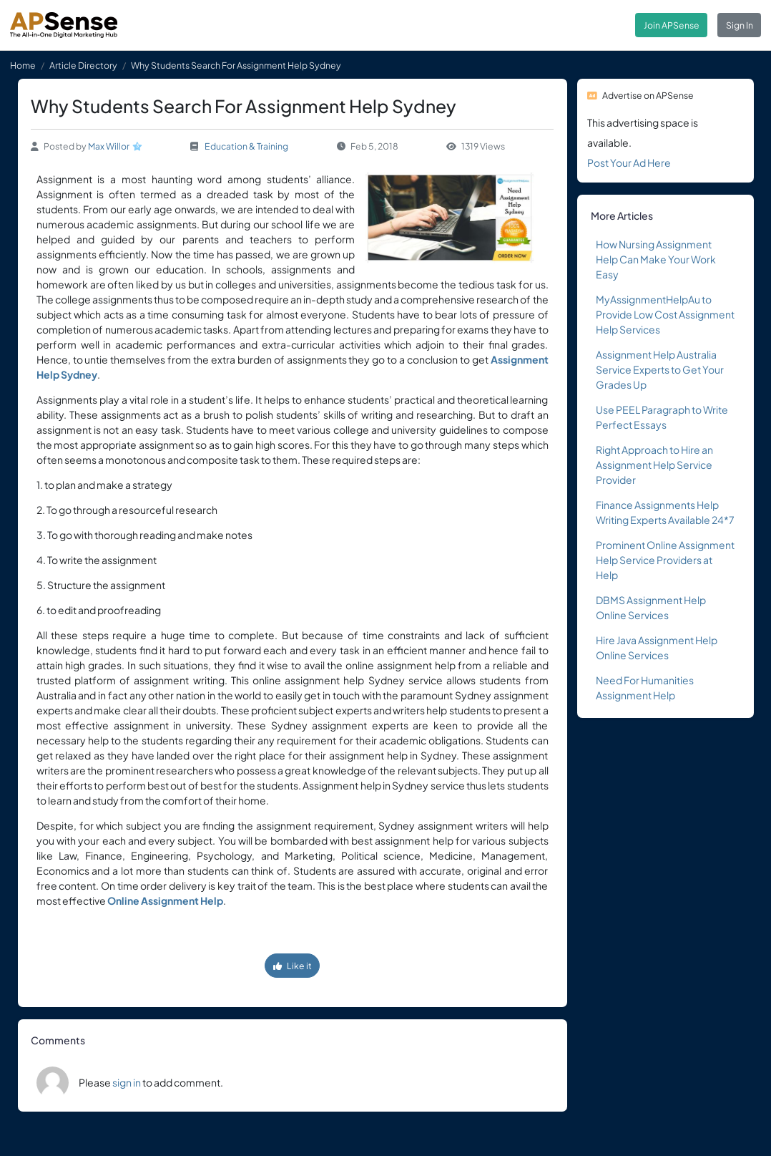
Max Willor (108, 146)
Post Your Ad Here (629, 162)
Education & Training (246, 146)
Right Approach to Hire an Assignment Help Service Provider (654, 464)
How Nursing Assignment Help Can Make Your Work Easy (656, 259)
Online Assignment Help (165, 900)
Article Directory (83, 65)
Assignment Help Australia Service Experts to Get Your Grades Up (660, 369)
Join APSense (671, 25)
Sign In (739, 25)
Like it (292, 965)
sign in (126, 1082)
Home (23, 65)
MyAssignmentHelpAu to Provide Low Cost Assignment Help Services (665, 314)
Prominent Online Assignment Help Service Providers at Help (665, 559)
